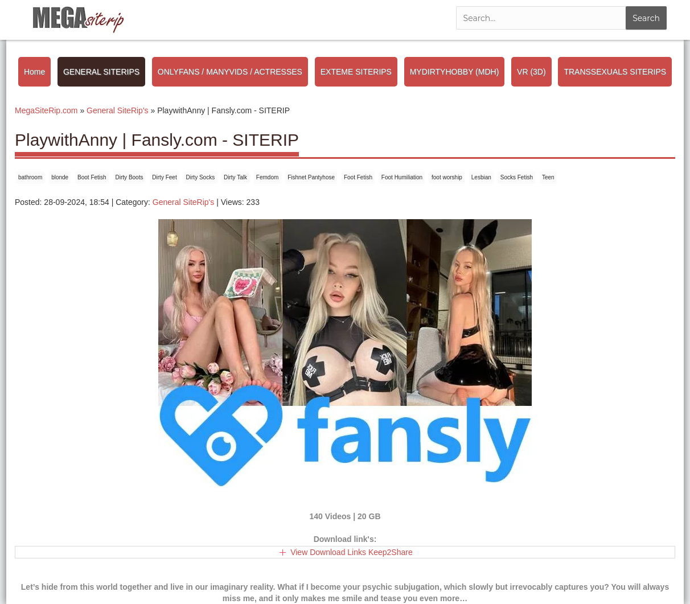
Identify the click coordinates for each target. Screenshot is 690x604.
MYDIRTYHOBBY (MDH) (454, 71)
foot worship (447, 177)
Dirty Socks (200, 177)
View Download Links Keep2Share (351, 552)
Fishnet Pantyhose (311, 177)
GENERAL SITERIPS (101, 71)
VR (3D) (531, 71)
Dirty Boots (129, 177)
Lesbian (481, 177)
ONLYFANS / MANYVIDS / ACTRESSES (230, 71)
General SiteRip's (184, 202)
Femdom (267, 177)
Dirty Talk (235, 177)
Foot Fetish (358, 177)
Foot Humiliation (401, 177)
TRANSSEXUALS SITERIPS (615, 71)
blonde (59, 177)
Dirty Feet (164, 177)
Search (646, 18)
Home (34, 71)
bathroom (30, 177)
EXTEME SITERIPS (356, 71)
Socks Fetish (516, 177)
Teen (548, 177)
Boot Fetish (91, 177)
